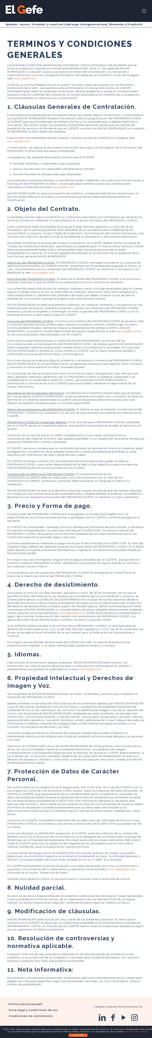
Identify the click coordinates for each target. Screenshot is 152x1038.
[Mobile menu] (144, 11)
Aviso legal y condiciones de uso (33, 1010)
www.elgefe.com (25, 78)
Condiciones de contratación (31, 1016)
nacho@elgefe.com (73, 613)
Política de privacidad (25, 1004)
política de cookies (136, 1031)
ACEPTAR (78, 1035)
